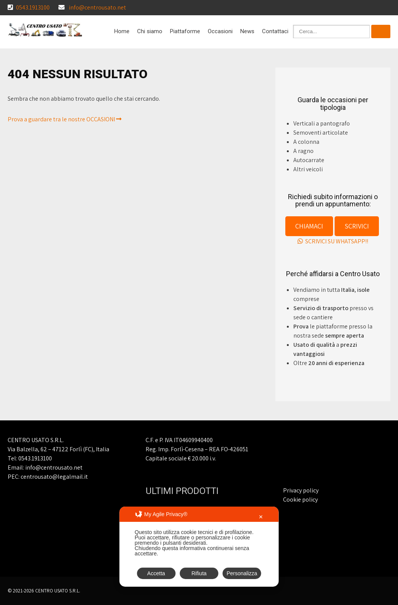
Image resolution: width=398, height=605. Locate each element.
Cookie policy (300, 500)
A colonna (306, 142)
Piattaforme (185, 31)
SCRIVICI (357, 226)
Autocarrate (308, 160)
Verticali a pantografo (321, 123)
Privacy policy (301, 490)
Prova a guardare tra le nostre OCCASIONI (64, 119)
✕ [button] (261, 517)
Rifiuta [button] (199, 573)
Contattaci (275, 31)
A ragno (303, 151)
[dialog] (199, 547)
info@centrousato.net (97, 7)
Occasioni (220, 31)
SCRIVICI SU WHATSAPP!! (333, 241)
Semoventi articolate (320, 133)
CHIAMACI (309, 226)
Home (121, 31)
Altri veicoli (308, 169)
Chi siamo (149, 31)
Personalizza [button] (242, 573)
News (247, 31)
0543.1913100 (33, 7)
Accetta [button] (156, 573)
